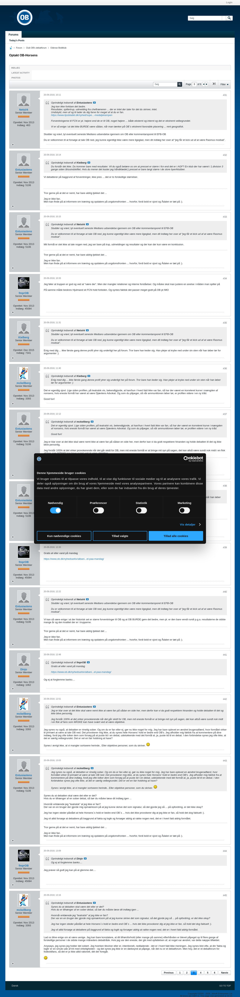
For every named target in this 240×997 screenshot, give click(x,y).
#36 (225, 368)
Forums (13, 34)
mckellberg (24, 383)
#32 (225, 155)
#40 (225, 591)
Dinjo (23, 669)
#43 (225, 760)
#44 (225, 851)
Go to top (225, 986)
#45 (225, 895)
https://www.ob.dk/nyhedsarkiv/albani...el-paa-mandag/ (74, 558)
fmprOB (24, 293)
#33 (225, 216)
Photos (15, 78)
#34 (225, 278)
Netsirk (23, 109)
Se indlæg (94, 103)
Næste (224, 972)
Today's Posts (16, 40)
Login (229, 2)
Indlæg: (21, 125)
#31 (225, 95)
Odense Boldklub (58, 48)
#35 (225, 323)
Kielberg (23, 337)
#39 (225, 547)
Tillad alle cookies (176, 536)
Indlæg (15, 68)
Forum (19, 48)
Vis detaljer (187, 524)
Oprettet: (18, 122)
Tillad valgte (120, 536)
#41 (225, 655)
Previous (169, 972)
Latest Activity (20, 73)
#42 (225, 699)
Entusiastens (23, 169)
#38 (225, 485)
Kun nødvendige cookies (64, 536)
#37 (225, 414)
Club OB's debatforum (36, 48)
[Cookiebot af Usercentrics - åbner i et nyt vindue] (186, 459)
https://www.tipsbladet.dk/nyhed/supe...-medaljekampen (81, 115)
